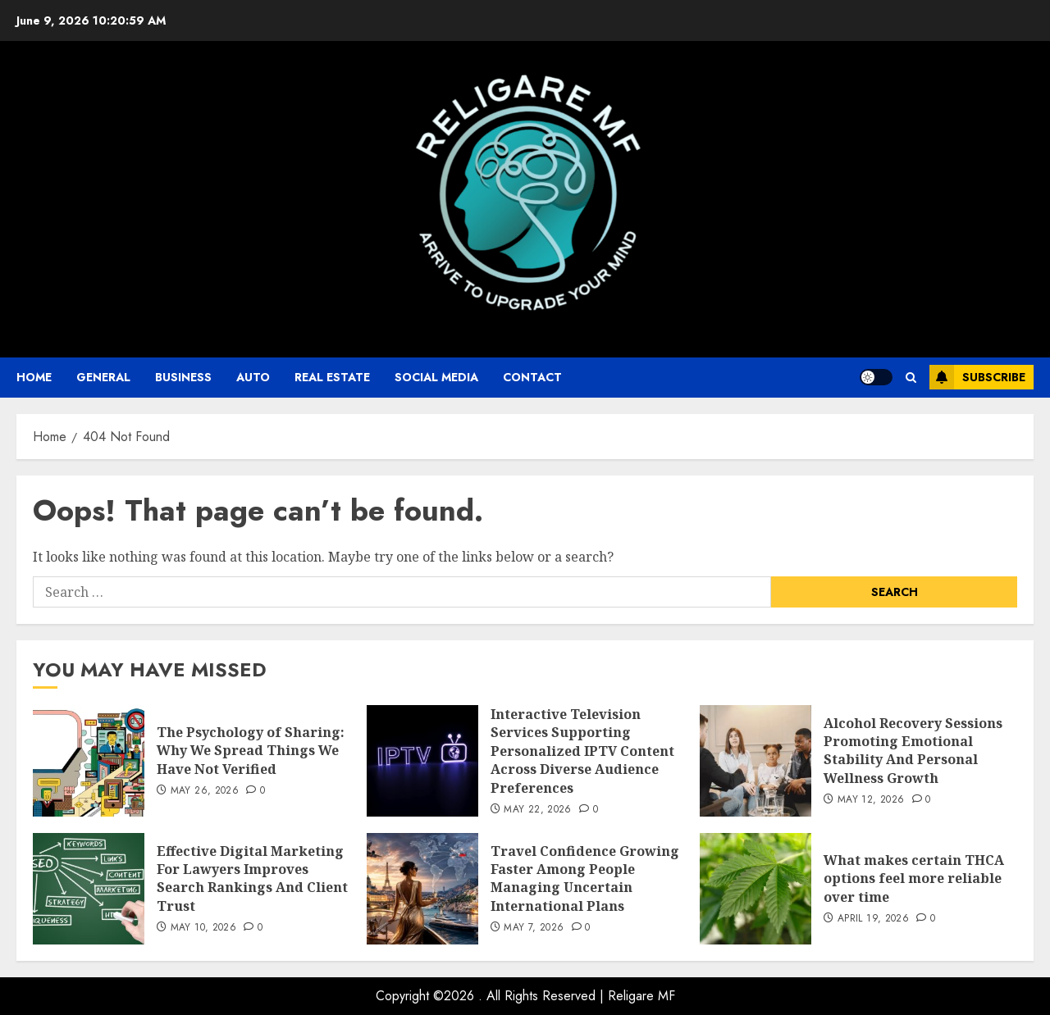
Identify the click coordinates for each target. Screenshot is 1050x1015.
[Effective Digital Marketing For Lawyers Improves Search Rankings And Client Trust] (88, 888)
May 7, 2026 (534, 928)
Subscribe (977, 377)
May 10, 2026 (203, 928)
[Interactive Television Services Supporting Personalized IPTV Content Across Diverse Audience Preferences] (422, 761)
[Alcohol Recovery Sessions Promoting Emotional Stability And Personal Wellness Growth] (755, 761)
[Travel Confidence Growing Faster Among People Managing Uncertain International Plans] (422, 888)
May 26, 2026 (205, 791)
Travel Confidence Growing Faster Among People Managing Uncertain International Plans (585, 878)
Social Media (436, 377)
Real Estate (332, 377)
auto (253, 377)
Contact (532, 377)
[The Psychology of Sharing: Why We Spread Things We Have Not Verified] (88, 761)
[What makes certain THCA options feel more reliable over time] (755, 888)
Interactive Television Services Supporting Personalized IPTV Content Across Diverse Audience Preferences (582, 751)
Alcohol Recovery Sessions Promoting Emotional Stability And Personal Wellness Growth (913, 750)
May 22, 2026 (537, 810)
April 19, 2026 (873, 919)
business (183, 377)
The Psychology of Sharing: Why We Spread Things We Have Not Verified (251, 750)
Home (34, 377)
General (103, 377)
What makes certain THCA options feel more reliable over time (914, 878)
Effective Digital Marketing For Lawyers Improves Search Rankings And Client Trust (252, 878)
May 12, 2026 (871, 800)
